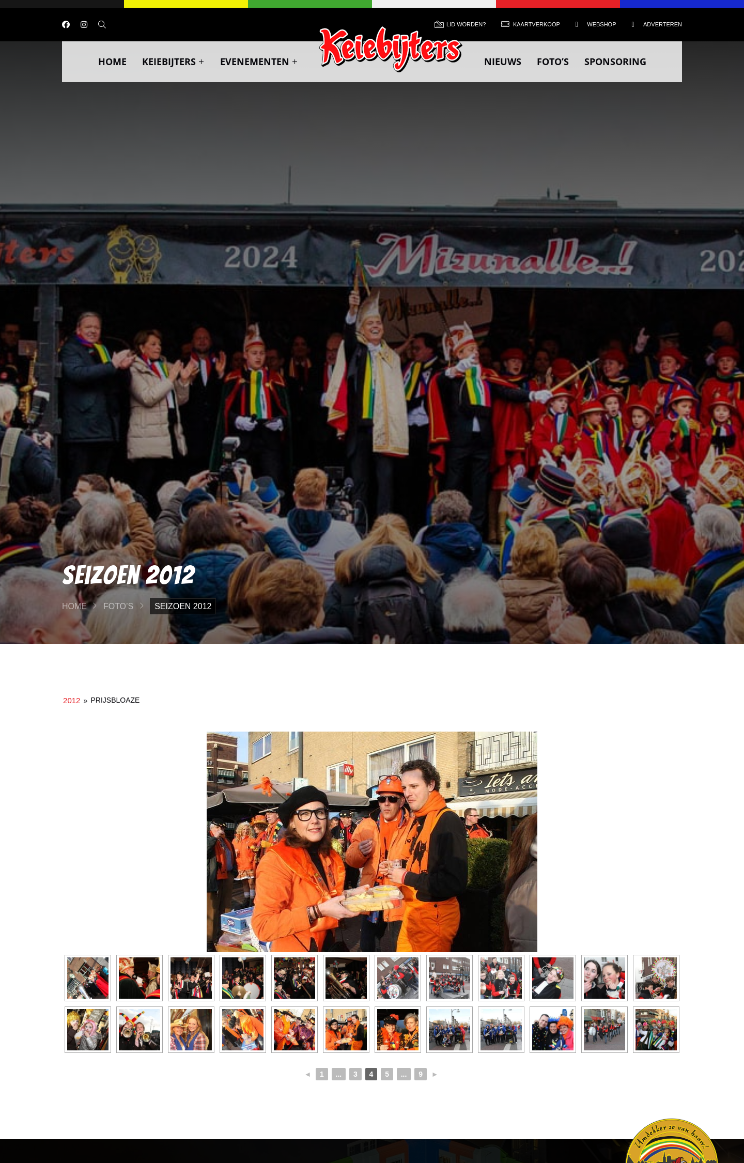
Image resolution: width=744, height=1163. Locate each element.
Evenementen (259, 61)
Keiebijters (173, 61)
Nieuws (502, 61)
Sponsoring (615, 61)
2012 (71, 700)
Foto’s (553, 61)
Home (112, 61)
